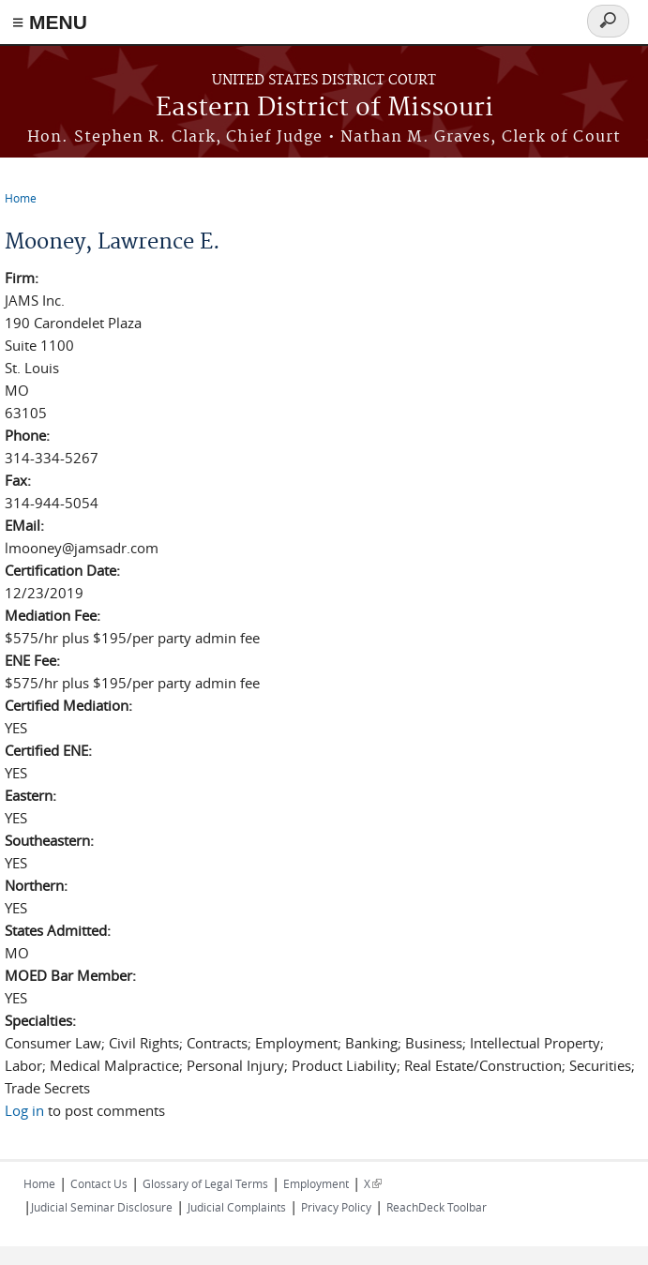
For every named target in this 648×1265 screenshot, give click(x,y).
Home (21, 197)
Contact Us (99, 1183)
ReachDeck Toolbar (436, 1206)
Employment (316, 1183)
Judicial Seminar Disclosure (102, 1206)
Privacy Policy (336, 1206)
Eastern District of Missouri (324, 108)
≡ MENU (49, 22)
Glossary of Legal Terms (205, 1183)
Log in (24, 1110)
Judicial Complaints (237, 1206)
